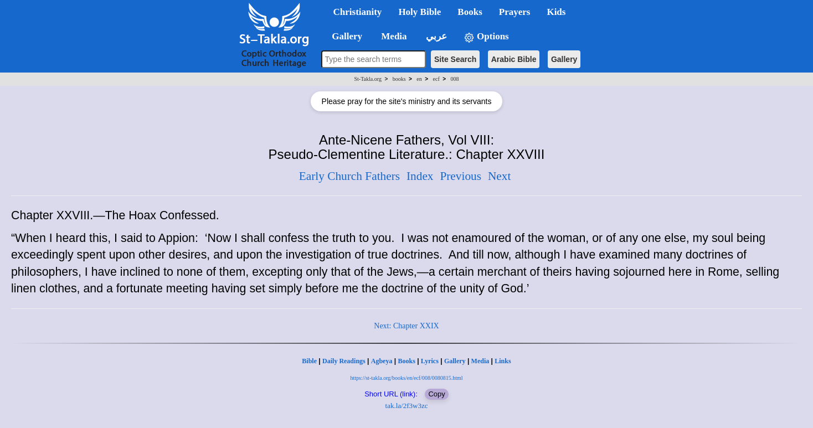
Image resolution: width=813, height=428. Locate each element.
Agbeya (382, 361)
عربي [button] (435, 36)
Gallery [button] (344, 36)
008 (454, 79)
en (418, 79)
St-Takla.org (368, 79)
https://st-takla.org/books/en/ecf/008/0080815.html (406, 378)
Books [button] (469, 12)
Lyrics (430, 361)
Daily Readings (344, 361)
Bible (309, 361)
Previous (460, 176)
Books (406, 361)
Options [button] (486, 37)
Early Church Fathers (349, 176)
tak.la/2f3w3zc (406, 405)
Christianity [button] (357, 12)
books (399, 79)
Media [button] (393, 36)
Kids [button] (556, 12)
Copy (436, 394)
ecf (436, 79)
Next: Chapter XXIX (406, 326)
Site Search (455, 59)
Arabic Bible (514, 59)
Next (499, 176)
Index (420, 176)
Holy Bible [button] (419, 12)
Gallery (564, 59)
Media (480, 361)
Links (503, 361)
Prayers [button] (515, 12)
